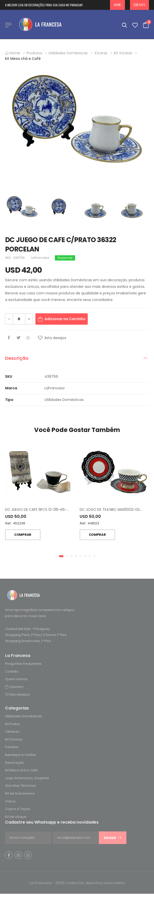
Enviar (113, 838)
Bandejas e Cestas (20, 754)
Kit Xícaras (123, 53)
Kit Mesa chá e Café (23, 58)
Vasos (10, 801)
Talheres (12, 731)
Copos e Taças (17, 809)
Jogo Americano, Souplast (27, 778)
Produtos (34, 53)
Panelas (11, 747)
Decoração (14, 762)
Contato (139, 5)
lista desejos (17, 694)
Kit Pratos (12, 724)
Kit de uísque (15, 816)
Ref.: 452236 (15, 523)
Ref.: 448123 (89, 523)
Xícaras (100, 53)
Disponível (65, 258)
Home (117, 5)
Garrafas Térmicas (20, 785)
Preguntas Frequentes (23, 663)
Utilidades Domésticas (68, 53)
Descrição (17, 358)
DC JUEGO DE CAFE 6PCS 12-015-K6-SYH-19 (41, 509)
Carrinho (14, 686)
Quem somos (16, 679)
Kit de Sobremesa (20, 793)
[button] (61, 556)
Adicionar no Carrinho (65, 318)
